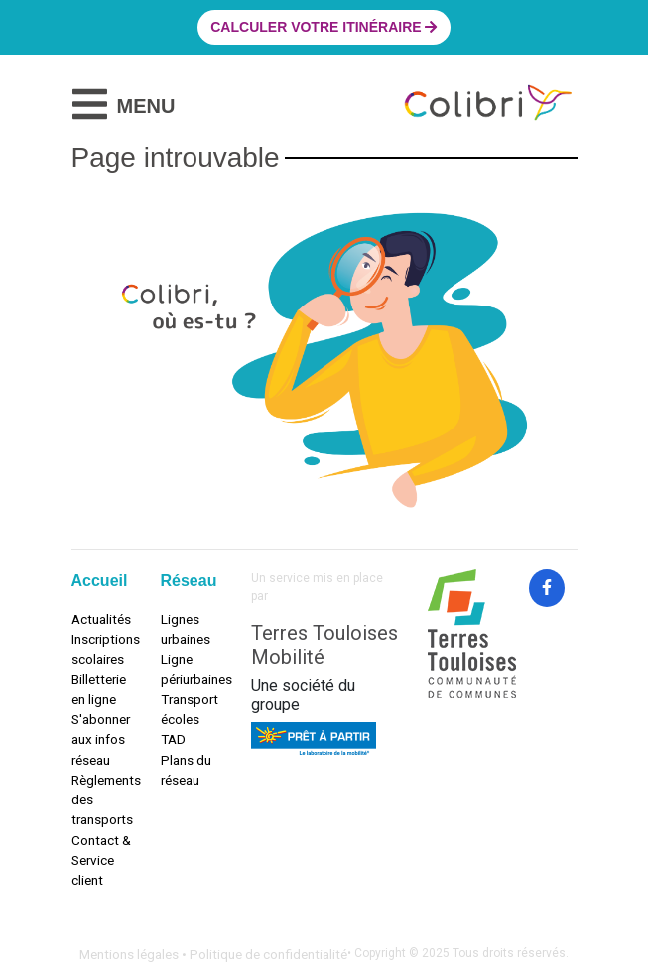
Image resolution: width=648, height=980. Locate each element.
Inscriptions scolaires (101, 649)
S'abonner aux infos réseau (100, 739)
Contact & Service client (101, 860)
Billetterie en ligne (98, 689)
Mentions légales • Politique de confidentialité (213, 954)
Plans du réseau (186, 770)
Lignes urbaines (185, 629)
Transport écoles (189, 709)
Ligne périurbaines (190, 668)
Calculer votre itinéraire (323, 27)
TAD (173, 739)
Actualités (101, 619)
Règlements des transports (101, 800)
